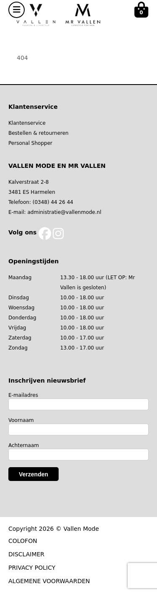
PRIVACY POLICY (31, 567)
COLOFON (22, 540)
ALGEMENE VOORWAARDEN (49, 581)
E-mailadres (23, 395)
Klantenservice (27, 123)
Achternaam (23, 445)
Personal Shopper (30, 143)
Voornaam (21, 420)
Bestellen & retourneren (38, 133)
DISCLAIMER (26, 554)
